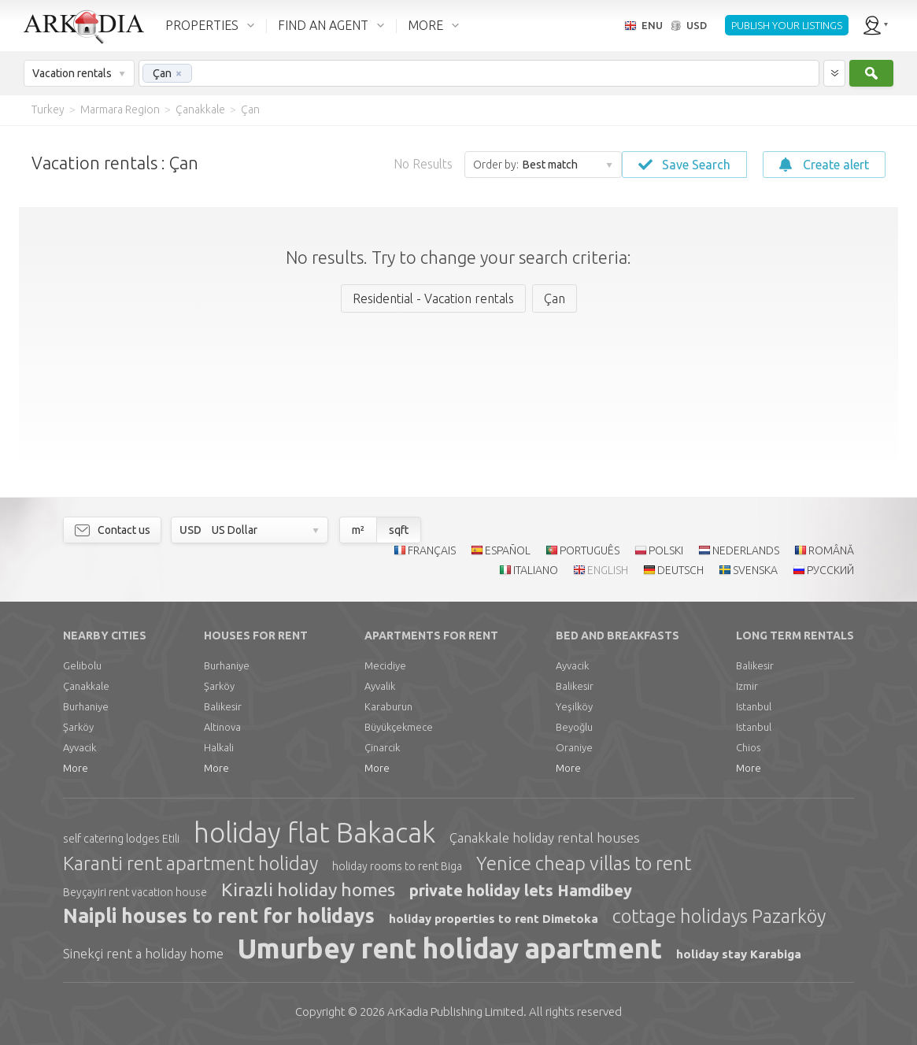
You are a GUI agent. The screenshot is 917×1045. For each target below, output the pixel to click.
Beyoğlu (574, 726)
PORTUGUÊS (589, 550)
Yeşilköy (574, 706)
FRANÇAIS (432, 550)
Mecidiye (385, 665)
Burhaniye (86, 706)
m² (358, 530)
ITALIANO (535, 570)
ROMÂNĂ (831, 550)
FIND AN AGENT (323, 25)
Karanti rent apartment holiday (190, 863)
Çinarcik (382, 747)
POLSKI (666, 550)
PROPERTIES (201, 25)
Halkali (219, 747)
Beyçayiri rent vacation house (135, 892)
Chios (748, 747)
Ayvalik (379, 685)
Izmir (747, 685)
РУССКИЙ (830, 570)
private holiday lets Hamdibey (520, 890)
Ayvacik (79, 747)
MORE (425, 25)
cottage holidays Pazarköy (719, 916)
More (75, 767)
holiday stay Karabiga (738, 954)
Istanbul (753, 706)
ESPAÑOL (508, 550)
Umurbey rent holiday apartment (450, 948)
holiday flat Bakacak (314, 832)
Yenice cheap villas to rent (583, 863)
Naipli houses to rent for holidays (219, 916)
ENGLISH (607, 570)
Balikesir (223, 706)
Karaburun (388, 706)
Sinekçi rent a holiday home (143, 953)
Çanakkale (86, 685)
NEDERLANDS (745, 550)
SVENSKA (755, 570)
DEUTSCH (680, 570)
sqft (399, 530)
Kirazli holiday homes (308, 889)
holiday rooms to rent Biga (397, 866)
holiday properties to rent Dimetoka (493, 918)
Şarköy (78, 726)
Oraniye (574, 747)
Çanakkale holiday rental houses (544, 837)
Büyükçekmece (398, 726)
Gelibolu (82, 665)
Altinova (222, 726)
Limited (455, 1011)
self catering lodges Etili (121, 838)
